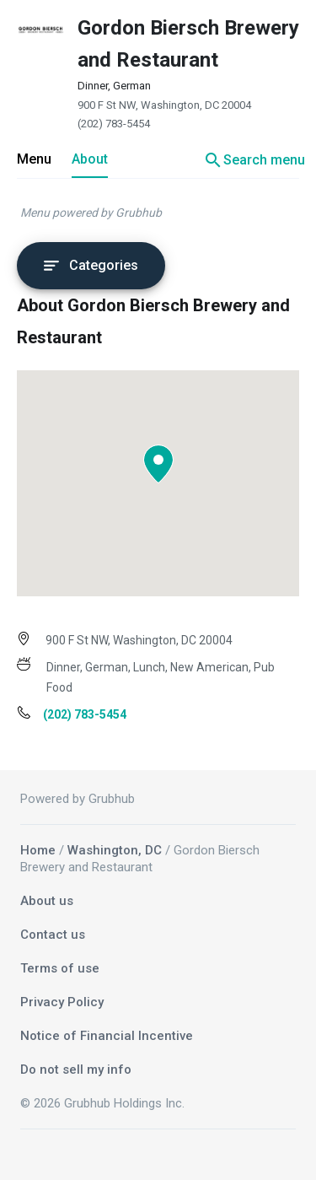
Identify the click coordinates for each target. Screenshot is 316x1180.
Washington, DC (114, 850)
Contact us (52, 934)
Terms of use (59, 968)
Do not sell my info (75, 1069)
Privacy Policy (62, 1002)
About (90, 159)
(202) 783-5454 (114, 123)
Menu (34, 159)
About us (46, 900)
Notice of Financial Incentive (106, 1035)
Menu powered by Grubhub (91, 212)
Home (38, 850)
